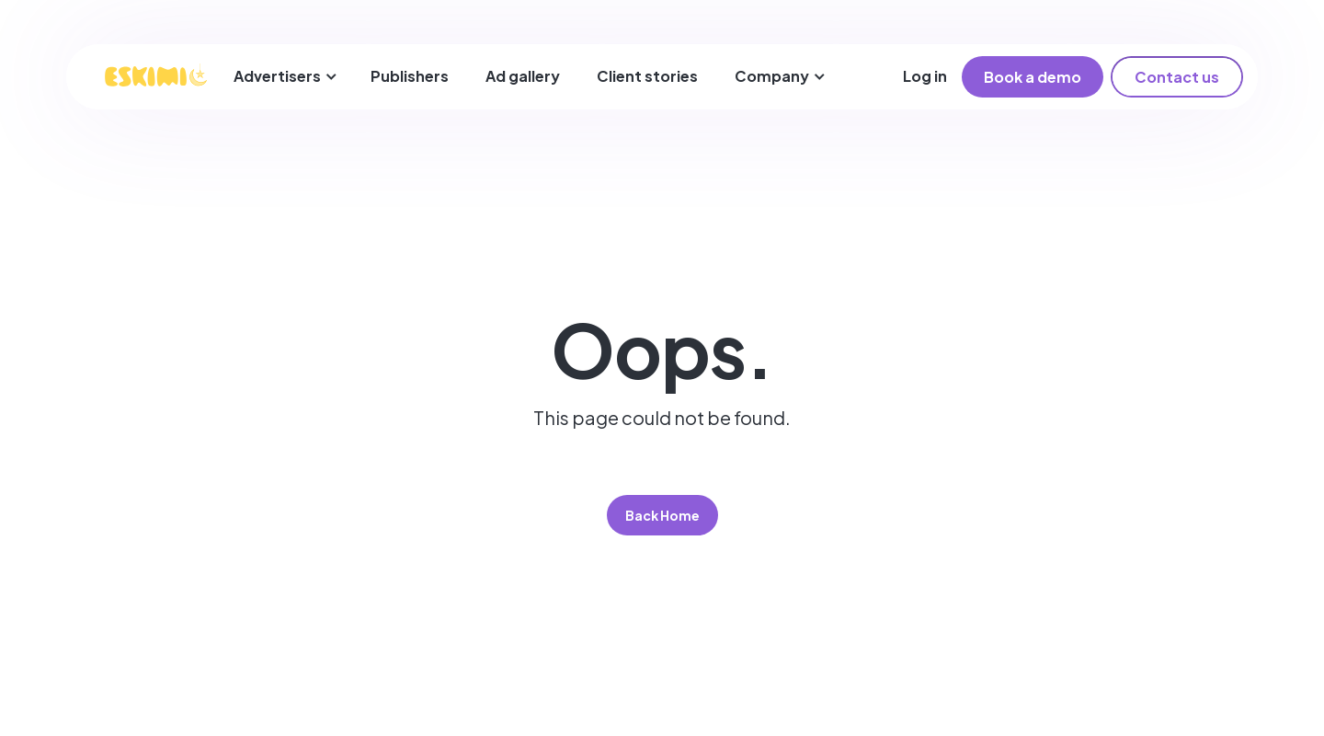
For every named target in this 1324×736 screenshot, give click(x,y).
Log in (925, 76)
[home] (155, 76)
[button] (285, 77)
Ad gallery (522, 76)
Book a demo (1032, 76)
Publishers (410, 76)
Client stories (647, 76)
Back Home (662, 515)
